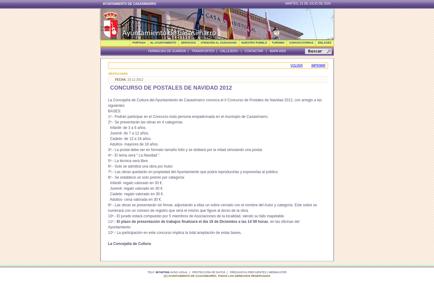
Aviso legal (179, 272)
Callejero (229, 51)
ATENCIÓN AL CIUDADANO (219, 42)
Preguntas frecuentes (248, 272)
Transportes (202, 51)
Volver (297, 65)
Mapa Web (278, 51)
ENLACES (324, 42)
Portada (139, 42)
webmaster (278, 272)
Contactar (253, 51)
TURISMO (278, 42)
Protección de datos (208, 272)
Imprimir (318, 65)
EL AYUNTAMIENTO (163, 42)
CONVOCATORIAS (301, 42)
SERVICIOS (188, 42)
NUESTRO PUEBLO (254, 42)
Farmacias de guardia (167, 51)
